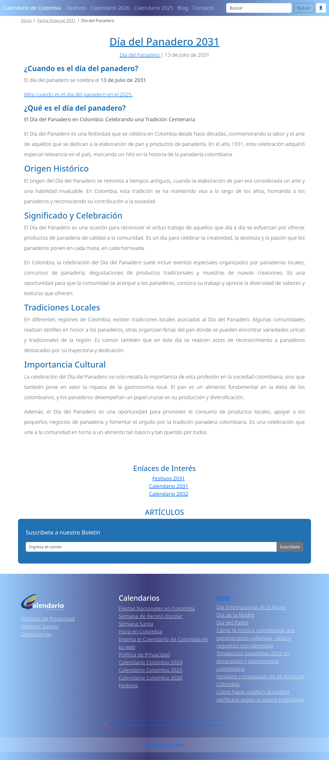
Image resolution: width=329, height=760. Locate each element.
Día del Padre (232, 622)
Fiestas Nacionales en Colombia (157, 608)
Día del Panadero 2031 (164, 41)
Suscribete (290, 547)
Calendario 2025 (153, 7)
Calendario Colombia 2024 (150, 662)
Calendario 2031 (168, 486)
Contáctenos (36, 634)
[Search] (259, 8)
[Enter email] (151, 547)
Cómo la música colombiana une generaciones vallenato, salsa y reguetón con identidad (255, 638)
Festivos (76, 7)
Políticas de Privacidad (48, 618)
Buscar (303, 8)
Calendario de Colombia (32, 7)
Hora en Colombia (140, 631)
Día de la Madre (235, 614)
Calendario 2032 (168, 493)
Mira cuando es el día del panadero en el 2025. (78, 94)
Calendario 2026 (110, 7)
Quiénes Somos (40, 626)
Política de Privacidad (144, 654)
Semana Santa (136, 623)
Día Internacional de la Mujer (251, 607)
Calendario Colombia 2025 (150, 670)
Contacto (203, 7)
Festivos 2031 (168, 478)
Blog (182, 7)
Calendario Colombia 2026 (150, 677)
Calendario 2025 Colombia (164, 745)
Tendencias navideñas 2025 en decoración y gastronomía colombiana (253, 661)
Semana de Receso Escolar (150, 616)
